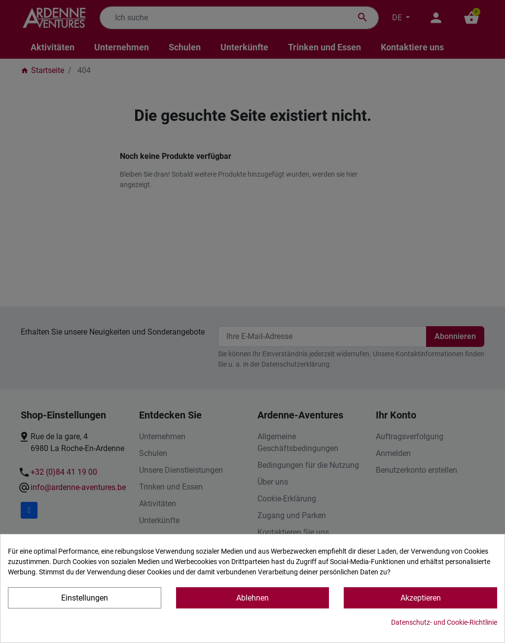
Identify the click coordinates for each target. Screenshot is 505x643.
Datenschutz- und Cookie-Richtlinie (444, 622)
